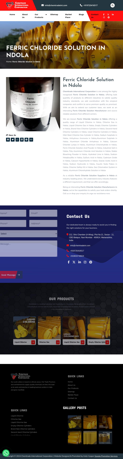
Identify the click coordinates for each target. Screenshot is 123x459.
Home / (9, 61)
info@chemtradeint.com (54, 5)
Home (12, 14)
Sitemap (54, 14)
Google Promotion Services (106, 456)
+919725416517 (88, 5)
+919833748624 (75, 256)
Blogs (81, 14)
